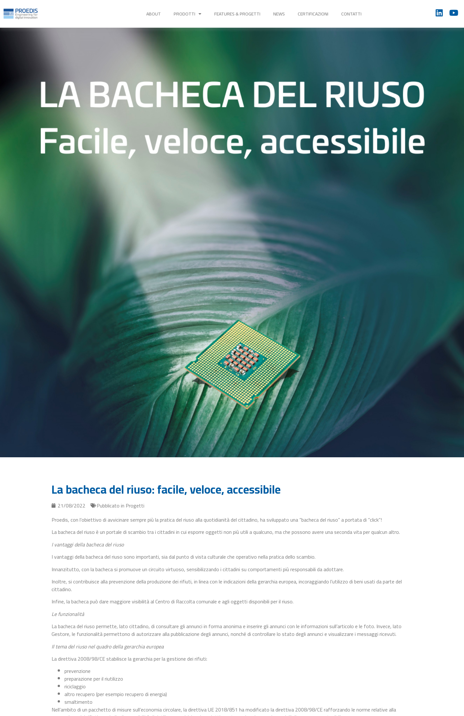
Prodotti (187, 13)
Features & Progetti (237, 14)
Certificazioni (313, 14)
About (153, 14)
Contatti (351, 14)
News (279, 14)
